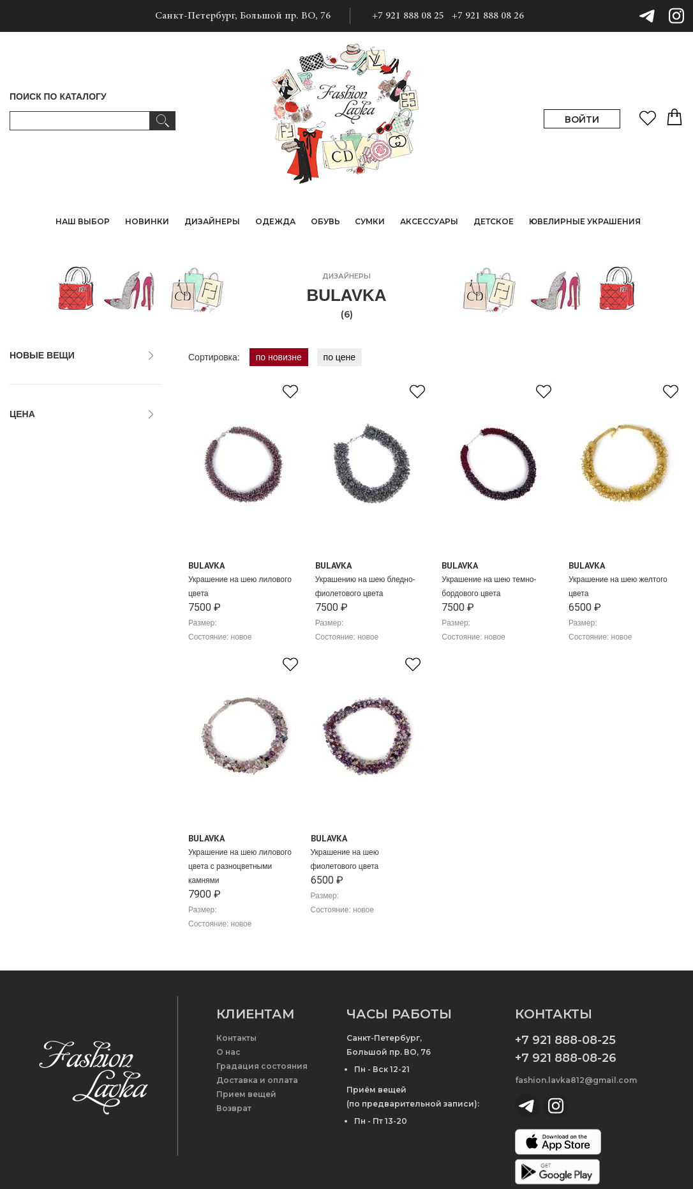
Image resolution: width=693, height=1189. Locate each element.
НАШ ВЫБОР (83, 221)
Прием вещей (246, 1094)
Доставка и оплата (257, 1080)
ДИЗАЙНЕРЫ (212, 221)
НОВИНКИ (147, 221)
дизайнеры (346, 276)
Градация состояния (262, 1066)
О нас (228, 1052)
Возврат (233, 1108)
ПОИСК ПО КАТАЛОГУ (58, 96)
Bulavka (206, 565)
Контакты (236, 1038)
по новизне (279, 357)
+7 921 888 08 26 (488, 16)
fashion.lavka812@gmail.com (576, 1080)
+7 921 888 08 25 (408, 16)
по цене (339, 357)
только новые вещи (56, 379)
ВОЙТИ (582, 119)
